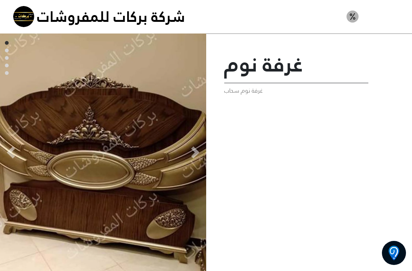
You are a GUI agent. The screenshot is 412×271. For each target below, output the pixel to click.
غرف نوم (384, 16)
